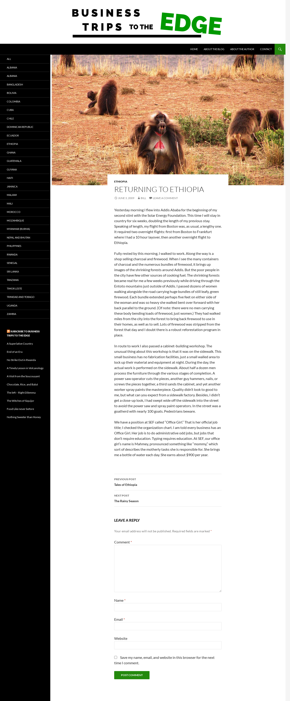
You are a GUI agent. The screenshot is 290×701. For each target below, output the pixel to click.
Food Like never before (20, 409)
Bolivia (11, 92)
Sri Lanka (13, 271)
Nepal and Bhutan (18, 237)
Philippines (14, 245)
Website (120, 638)
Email (119, 619)
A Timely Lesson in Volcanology (25, 368)
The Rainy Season (168, 498)
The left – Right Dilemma (21, 392)
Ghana (11, 152)
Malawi (12, 194)
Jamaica (12, 186)
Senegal (12, 262)
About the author (242, 49)
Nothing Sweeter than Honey (24, 417)
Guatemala (14, 160)
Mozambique (15, 220)
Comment (123, 542)
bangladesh (15, 84)
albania (12, 67)
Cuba (10, 109)
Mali (10, 203)
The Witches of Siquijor (20, 400)
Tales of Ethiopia (168, 482)
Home (194, 49)
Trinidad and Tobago (20, 296)
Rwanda (12, 254)
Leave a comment (165, 198)
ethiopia (120, 181)
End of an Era (14, 351)
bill (143, 198)
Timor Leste (14, 288)
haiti (10, 177)
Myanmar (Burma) (18, 228)
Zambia (11, 313)
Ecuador (13, 135)
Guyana (12, 169)
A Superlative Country (20, 343)
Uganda (12, 305)
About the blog (214, 49)
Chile (10, 118)
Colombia (13, 101)
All (9, 58)
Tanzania (13, 279)
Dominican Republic (20, 126)
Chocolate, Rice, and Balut (22, 384)
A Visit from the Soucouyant (23, 376)
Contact (266, 49)
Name (120, 600)
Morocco (13, 211)
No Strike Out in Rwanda (21, 360)
